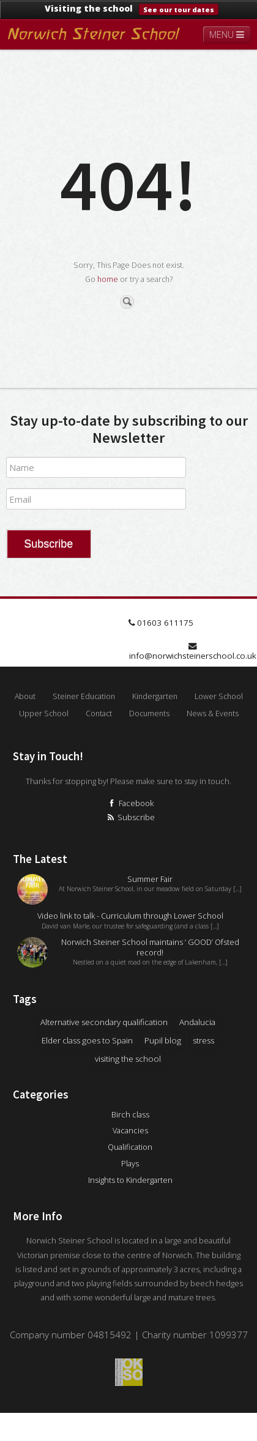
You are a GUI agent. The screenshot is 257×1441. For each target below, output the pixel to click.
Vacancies (130, 1130)
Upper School (44, 713)
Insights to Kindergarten (130, 1179)
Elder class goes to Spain (87, 1040)
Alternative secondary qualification (104, 1022)
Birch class (130, 1114)
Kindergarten (154, 696)
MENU (226, 34)
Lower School (219, 696)
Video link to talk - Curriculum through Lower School (130, 916)
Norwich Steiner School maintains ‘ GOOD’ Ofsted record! (150, 947)
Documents (149, 713)
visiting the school (128, 1058)
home (107, 279)
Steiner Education (84, 696)
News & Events (213, 713)
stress (203, 1040)
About (25, 696)
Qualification (130, 1146)
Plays (130, 1163)
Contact (99, 713)
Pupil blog (162, 1040)
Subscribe (130, 817)
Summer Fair (150, 879)
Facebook (130, 803)
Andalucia (197, 1022)
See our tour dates (178, 9)
